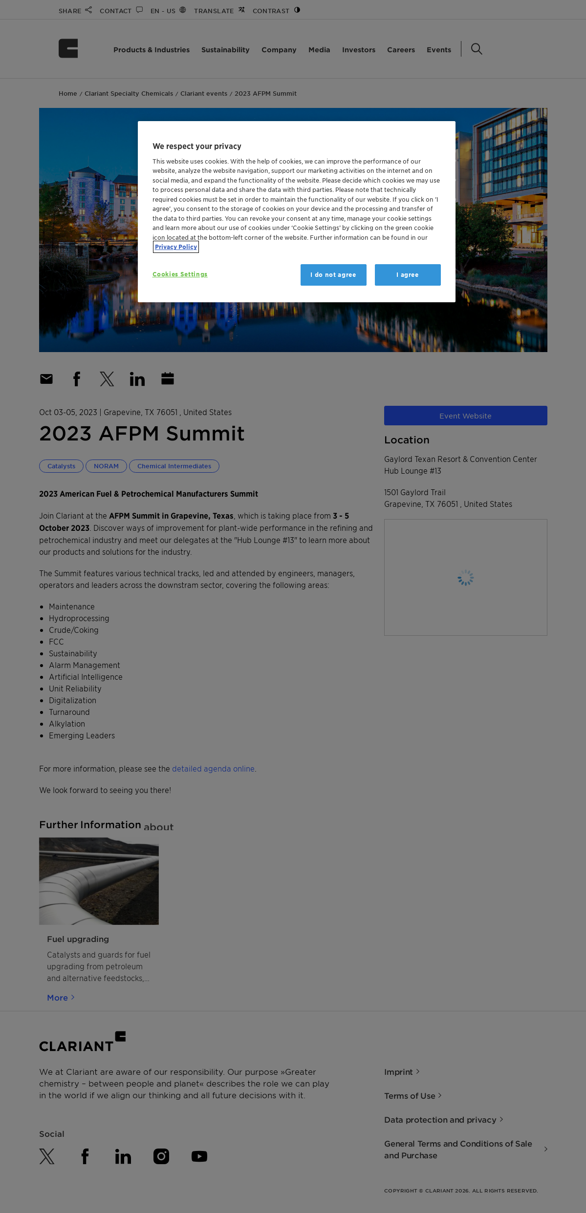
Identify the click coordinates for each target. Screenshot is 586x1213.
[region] (297, 211)
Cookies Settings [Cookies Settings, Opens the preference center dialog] (180, 274)
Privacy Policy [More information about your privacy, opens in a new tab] (176, 247)
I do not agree (333, 275)
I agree (407, 275)
